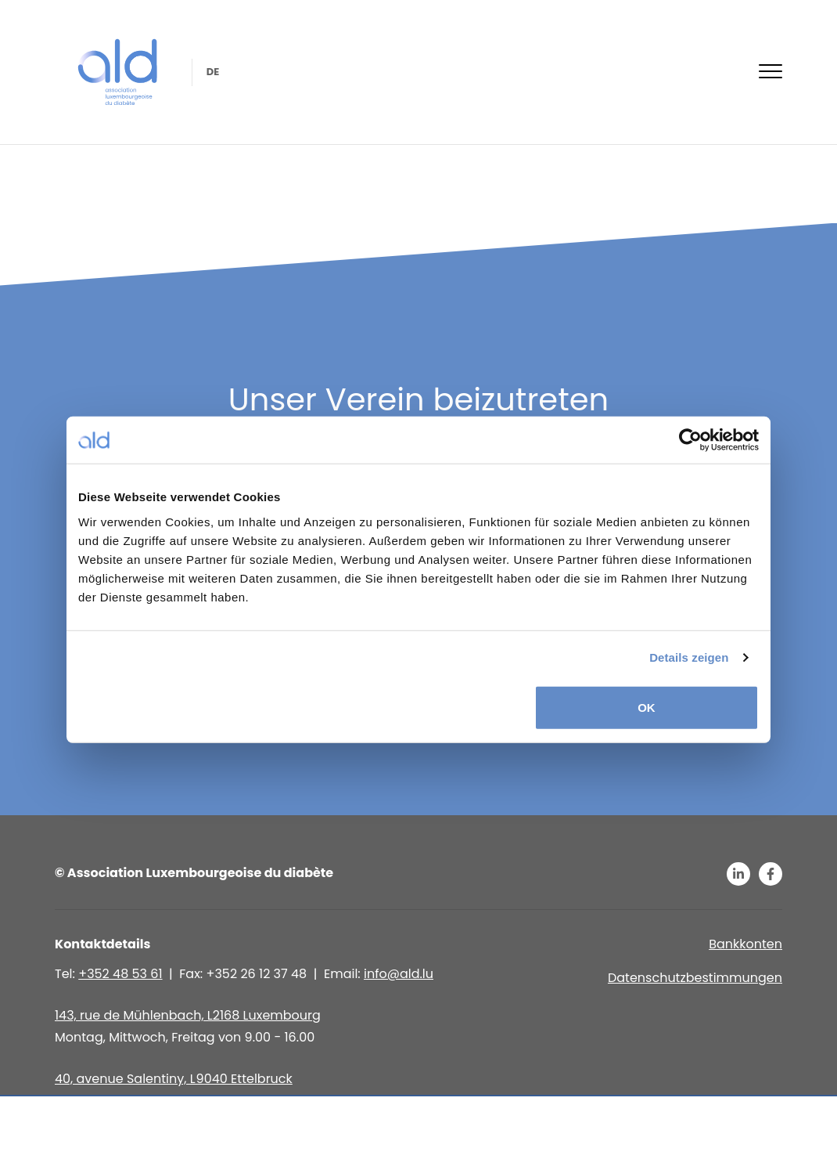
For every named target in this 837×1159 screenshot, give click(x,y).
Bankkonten (745, 944)
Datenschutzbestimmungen (695, 978)
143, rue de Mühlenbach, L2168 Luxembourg (188, 1015)
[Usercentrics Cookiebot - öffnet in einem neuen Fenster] (690, 440)
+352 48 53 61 (120, 974)
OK (647, 706)
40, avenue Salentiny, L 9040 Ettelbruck (174, 1079)
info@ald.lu (398, 974)
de (211, 71)
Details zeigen (688, 657)
